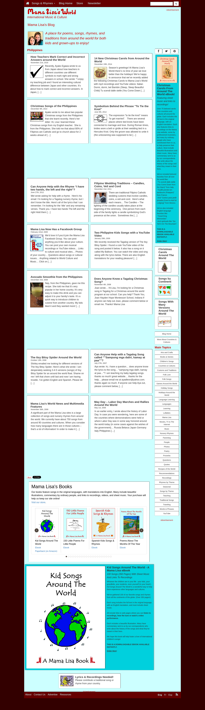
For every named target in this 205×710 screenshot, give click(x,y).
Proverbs (166, 456)
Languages (166, 404)
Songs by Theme (167, 491)
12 (91, 556)
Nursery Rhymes (167, 433)
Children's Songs (167, 361)
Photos (167, 447)
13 (93, 556)
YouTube (166, 513)
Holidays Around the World (167, 393)
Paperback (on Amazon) (46, 551)
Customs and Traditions (166, 370)
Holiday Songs (167, 388)
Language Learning (167, 400)
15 (97, 556)
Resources (65, 694)
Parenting (167, 438)
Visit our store (38, 502)
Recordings (166, 478)
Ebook (38, 547)
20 (108, 556)
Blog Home (166, 334)
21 (111, 556)
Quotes (167, 464)
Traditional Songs (167, 500)
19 (106, 556)
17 (102, 556)
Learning (166, 408)
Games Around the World (166, 384)
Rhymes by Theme (166, 482)
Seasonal (166, 487)
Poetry (166, 451)
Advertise (53, 694)
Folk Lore (166, 375)
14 (95, 556)
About (28, 694)
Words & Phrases (167, 509)
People (167, 442)
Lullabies (166, 413)
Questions (167, 460)
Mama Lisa (166, 417)
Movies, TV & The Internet (167, 423)
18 (104, 556)
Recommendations (166, 473)
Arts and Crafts (167, 352)
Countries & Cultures (166, 366)
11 (88, 556)
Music (166, 429)
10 (86, 556)
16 (99, 556)
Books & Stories (166, 357)
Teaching (166, 496)
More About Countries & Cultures (166, 340)
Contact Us (39, 694)
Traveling (166, 505)
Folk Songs (166, 379)
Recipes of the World (166, 469)
